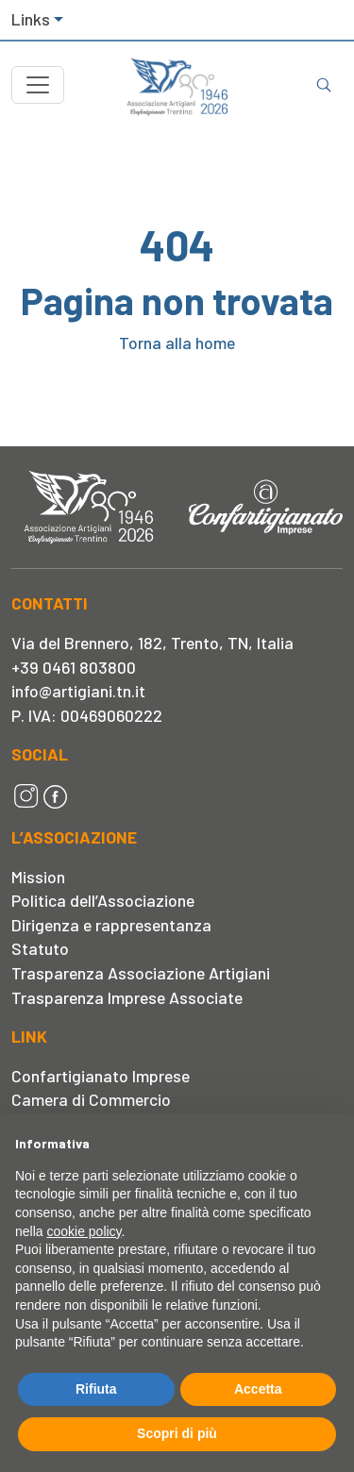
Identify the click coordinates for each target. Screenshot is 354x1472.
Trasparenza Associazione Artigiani (140, 972)
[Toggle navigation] (37, 85)
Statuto (40, 948)
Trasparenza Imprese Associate (127, 997)
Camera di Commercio (91, 1099)
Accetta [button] (258, 1389)
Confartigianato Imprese (100, 1075)
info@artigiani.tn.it (78, 690)
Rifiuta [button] (96, 1389)
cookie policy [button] (83, 1231)
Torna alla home (177, 342)
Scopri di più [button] (177, 1433)
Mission (38, 876)
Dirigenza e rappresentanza (111, 924)
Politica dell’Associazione (102, 900)
